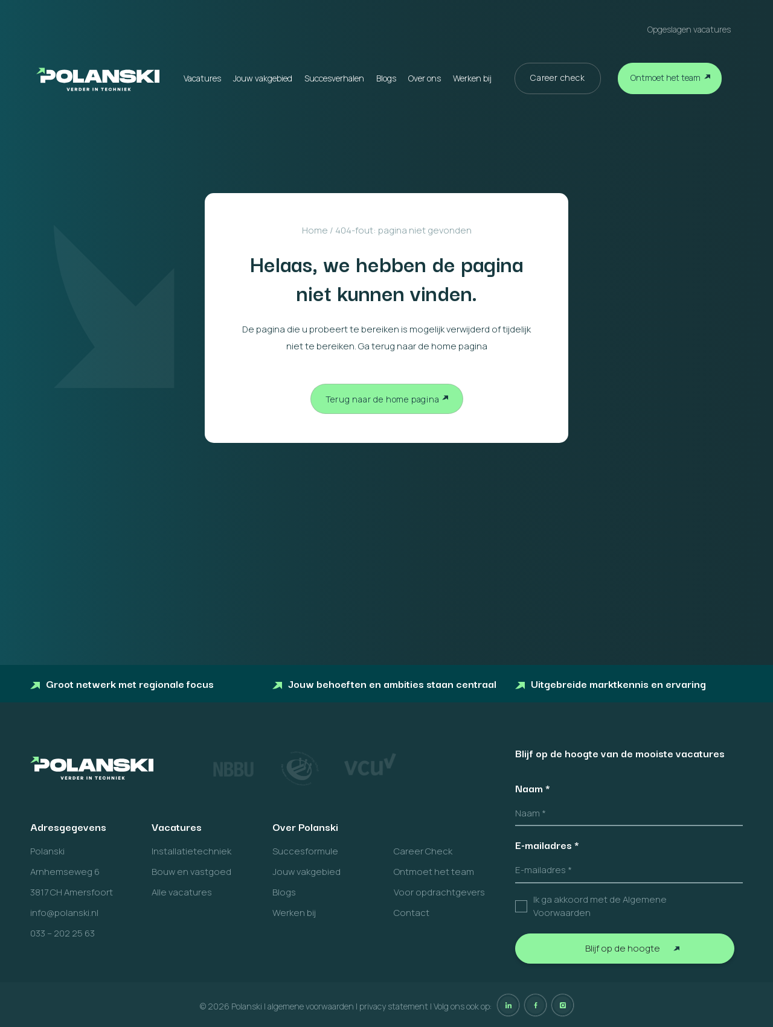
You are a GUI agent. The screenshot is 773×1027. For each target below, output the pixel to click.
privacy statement (393, 1006)
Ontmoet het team (665, 77)
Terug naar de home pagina (383, 399)
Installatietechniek (191, 851)
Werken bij (472, 78)
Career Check (423, 851)
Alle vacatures (182, 892)
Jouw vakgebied (262, 78)
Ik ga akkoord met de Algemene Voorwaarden (600, 906)
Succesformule (305, 851)
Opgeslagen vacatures (689, 29)
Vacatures (202, 78)
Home (315, 230)
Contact (411, 912)
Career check (557, 77)
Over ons (424, 78)
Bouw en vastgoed (191, 871)
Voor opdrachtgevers (439, 892)
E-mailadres (547, 845)
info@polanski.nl (64, 912)
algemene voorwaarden (311, 1006)
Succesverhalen (334, 78)
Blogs (386, 78)
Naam (532, 788)
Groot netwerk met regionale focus (122, 683)
